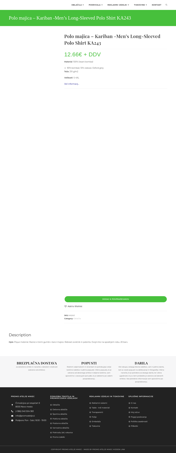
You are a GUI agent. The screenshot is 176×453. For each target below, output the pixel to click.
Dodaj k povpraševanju (115, 299)
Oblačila (77, 318)
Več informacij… (71, 84)
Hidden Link (119, 449)
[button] (73, 306)
